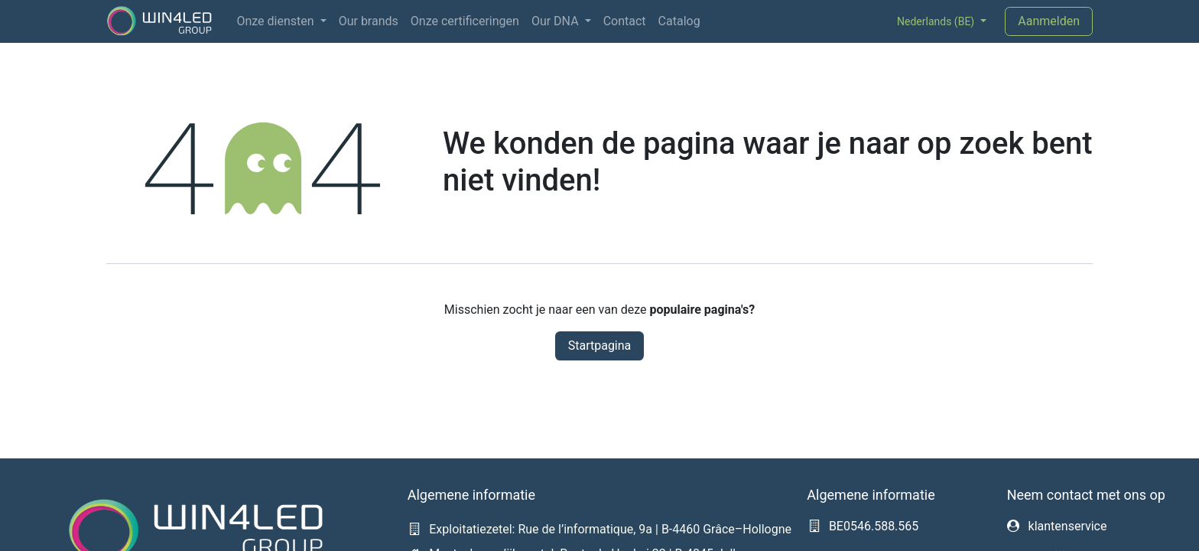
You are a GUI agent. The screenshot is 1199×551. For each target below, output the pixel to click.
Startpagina (600, 345)
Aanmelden (1049, 21)
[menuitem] (281, 21)
